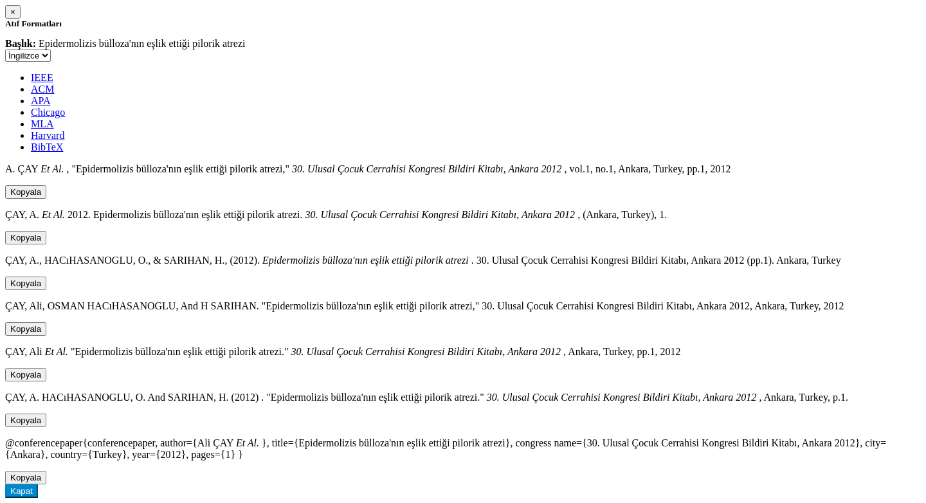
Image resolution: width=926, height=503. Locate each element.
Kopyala (25, 192)
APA (41, 100)
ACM (42, 89)
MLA (42, 123)
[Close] (13, 12)
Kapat (21, 491)
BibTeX (47, 147)
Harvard (47, 135)
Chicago (48, 112)
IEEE (42, 77)
